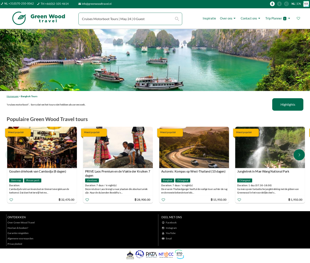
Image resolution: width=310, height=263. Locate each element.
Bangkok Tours (29, 96)
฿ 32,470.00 (66, 199)
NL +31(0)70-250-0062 (19, 3)
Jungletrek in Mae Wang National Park (263, 171)
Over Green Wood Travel (21, 222)
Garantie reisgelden (18, 233)
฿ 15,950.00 (218, 199)
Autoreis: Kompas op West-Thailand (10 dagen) (193, 171)
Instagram (171, 227)
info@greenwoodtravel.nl (96, 3)
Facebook (171, 222)
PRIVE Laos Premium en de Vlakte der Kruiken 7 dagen (117, 171)
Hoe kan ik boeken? (17, 227)
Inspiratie (209, 18)
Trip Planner (278, 18)
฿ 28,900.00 (142, 199)
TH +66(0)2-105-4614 (55, 3)
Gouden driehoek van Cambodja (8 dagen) (37, 171)
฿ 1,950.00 (295, 199)
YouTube (171, 233)
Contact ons (251, 18)
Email (169, 238)
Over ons (228, 18)
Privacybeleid (14, 243)
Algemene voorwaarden (20, 238)
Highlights (288, 104)
